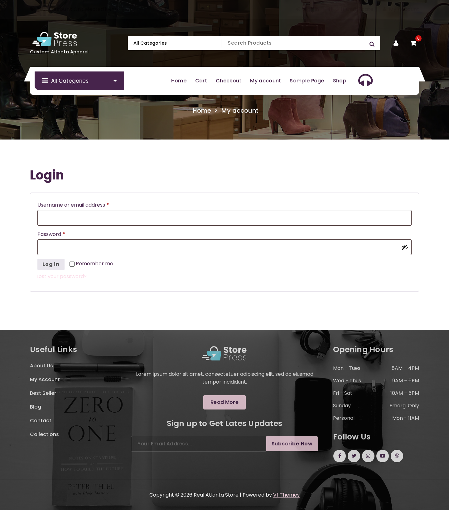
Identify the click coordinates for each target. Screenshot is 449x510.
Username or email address (74, 205)
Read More (224, 402)
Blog (35, 406)
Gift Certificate (350, 9)
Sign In (307, 9)
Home (202, 110)
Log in (51, 264)
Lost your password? (61, 276)
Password (52, 234)
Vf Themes (286, 494)
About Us (41, 365)
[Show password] (404, 247)
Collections (44, 434)
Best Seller (43, 393)
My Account (401, 9)
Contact (40, 420)
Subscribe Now (292, 443)
